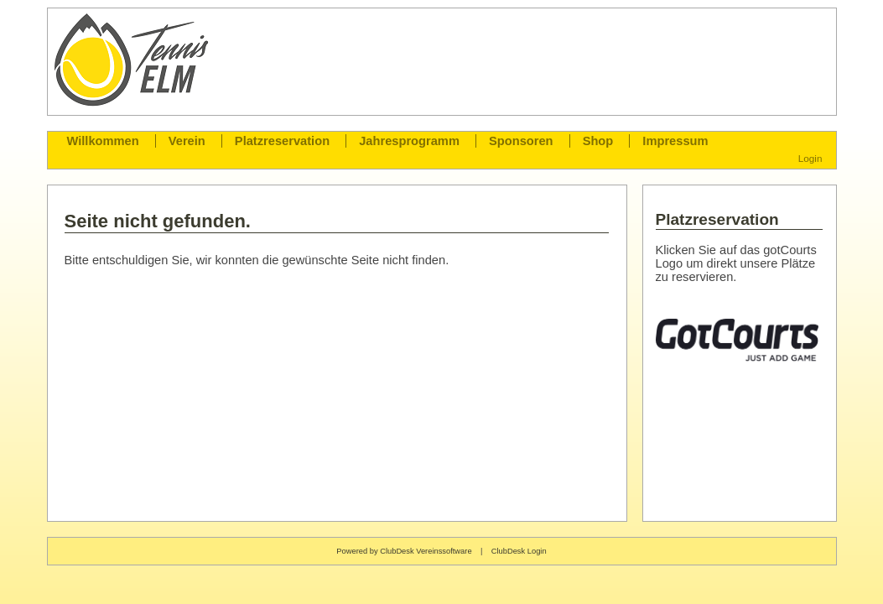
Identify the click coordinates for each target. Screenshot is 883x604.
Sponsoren (521, 141)
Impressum (675, 141)
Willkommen (103, 141)
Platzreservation (282, 141)
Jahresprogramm (409, 141)
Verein (187, 141)
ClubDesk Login (519, 551)
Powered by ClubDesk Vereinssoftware (403, 551)
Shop (598, 141)
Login (810, 158)
